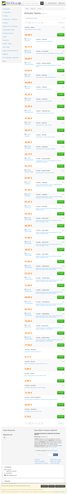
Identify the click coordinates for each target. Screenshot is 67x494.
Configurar (44, 486)
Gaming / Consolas (8, 33)
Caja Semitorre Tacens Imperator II (34, 113)
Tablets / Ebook (7, 43)
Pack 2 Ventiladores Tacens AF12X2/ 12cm (36, 363)
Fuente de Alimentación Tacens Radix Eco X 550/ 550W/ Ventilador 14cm (44, 220)
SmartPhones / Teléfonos (10, 19)
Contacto (37, 459)
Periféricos (6, 40)
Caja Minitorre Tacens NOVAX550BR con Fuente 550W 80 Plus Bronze (43, 160)
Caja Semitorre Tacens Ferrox (33, 89)
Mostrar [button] (61, 22)
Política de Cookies (59, 492)
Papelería (5, 54)
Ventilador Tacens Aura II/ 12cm (33, 411)
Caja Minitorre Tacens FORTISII (33, 101)
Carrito (61, 3)
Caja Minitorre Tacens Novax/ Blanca (34, 149)
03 (35, 22)
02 (32, 22)
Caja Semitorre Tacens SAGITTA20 (34, 172)
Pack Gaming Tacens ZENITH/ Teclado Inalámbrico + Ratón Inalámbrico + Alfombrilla (44, 328)
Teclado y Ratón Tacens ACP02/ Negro (35, 387)
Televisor (5, 23)
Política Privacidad (39, 461)
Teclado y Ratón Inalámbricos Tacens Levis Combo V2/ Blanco (41, 399)
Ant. (26, 22)
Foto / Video (6, 47)
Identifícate (52, 3)
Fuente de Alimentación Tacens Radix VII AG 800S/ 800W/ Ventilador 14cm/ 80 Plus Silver (43, 316)
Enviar (55, 454)
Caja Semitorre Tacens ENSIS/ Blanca (34, 77)
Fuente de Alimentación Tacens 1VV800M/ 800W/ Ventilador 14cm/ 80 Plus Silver (43, 185)
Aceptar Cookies (60, 486)
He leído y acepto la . (47, 450)
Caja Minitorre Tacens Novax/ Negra (34, 137)
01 (29, 22)
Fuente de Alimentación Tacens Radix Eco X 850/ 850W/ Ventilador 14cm (44, 256)
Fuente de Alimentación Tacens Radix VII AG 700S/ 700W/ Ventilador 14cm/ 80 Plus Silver (43, 292)
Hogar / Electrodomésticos (10, 50)
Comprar (60, 35)
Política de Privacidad (52, 446)
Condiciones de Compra (41, 463)
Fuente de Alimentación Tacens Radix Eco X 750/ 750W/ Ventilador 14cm (44, 244)
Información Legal (55, 459)
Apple (4, 61)
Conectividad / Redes (9, 30)
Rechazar (51, 486)
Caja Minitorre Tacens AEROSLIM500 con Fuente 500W (39, 65)
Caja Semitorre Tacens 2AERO (33, 29)
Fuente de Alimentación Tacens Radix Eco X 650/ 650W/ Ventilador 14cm (44, 232)
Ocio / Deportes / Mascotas (10, 57)
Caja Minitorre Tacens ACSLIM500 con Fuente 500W (38, 53)
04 (38, 22)
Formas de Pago (54, 463)
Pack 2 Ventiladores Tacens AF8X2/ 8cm (35, 375)
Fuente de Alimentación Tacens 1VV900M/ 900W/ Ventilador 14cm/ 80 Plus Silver (43, 197)
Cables (4, 37)
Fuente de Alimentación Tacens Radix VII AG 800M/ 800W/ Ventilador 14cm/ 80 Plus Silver (43, 304)
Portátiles (5, 16)
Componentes (7, 12)
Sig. (42, 22)
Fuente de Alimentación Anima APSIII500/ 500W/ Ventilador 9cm (42, 208)
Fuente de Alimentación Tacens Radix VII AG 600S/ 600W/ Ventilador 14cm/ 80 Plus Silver (43, 268)
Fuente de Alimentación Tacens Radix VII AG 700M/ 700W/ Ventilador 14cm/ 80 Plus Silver (43, 280)
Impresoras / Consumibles (10, 26)
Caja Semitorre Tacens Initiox (32, 125)
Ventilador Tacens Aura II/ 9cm (33, 351)
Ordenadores (6, 9)
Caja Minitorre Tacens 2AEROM (33, 41)
